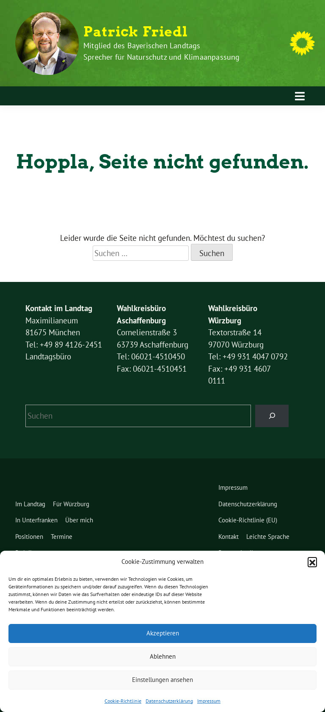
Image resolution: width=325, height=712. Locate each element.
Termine (61, 537)
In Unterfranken (36, 520)
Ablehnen (163, 656)
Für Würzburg (71, 504)
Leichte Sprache (267, 537)
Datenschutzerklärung (169, 701)
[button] (312, 561)
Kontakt (228, 537)
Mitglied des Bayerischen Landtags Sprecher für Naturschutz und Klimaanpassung (161, 51)
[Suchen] (272, 416)
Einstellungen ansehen (162, 680)
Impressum (208, 701)
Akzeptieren (162, 633)
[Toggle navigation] (300, 96)
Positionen (29, 537)
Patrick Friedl (135, 32)
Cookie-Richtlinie (123, 701)
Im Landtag (30, 504)
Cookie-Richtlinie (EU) (247, 520)
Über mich (79, 520)
